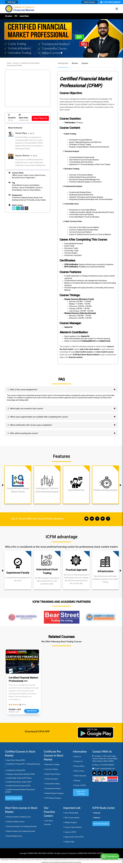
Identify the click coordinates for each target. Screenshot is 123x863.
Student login (69, 842)
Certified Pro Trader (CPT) (15, 770)
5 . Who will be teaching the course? (23, 433)
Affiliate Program (71, 822)
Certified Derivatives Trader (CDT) (18, 782)
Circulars (8, 16)
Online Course (28, 175)
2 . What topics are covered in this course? (25, 408)
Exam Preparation (13, 798)
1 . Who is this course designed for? (23, 389)
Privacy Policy (79, 766)
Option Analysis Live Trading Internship (20, 831)
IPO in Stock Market (72, 818)
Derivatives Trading (52, 764)
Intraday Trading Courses (15, 821)
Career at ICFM (70, 832)
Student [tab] (85, 63)
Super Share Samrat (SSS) (15, 760)
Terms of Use (79, 771)
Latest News (24, 16)
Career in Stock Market (73, 827)
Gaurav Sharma (22, 155)
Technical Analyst (51, 779)
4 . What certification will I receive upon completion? (30, 425)
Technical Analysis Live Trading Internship (21, 826)
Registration (30, 178)
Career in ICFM (80, 785)
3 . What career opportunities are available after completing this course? (38, 417)
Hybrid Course (40, 175)
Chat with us (110, 856)
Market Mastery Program (54, 793)
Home (9, 63)
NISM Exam (11, 2)
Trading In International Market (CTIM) (20, 774)
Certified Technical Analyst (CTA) (18, 786)
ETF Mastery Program (53, 798)
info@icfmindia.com (107, 768)
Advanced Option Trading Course (18, 817)
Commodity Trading (52, 784)
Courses (16, 63)
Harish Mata (21, 133)
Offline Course (17, 175)
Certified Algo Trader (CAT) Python (19, 778)
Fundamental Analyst (53, 788)
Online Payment (89, 2)
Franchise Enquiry (101, 823)
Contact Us (78, 761)
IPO (16, 16)
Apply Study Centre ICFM (74, 837)
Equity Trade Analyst (52, 774)
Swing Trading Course (14, 836)
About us (77, 756)
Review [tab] (75, 63)
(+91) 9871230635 (107, 765)
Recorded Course (18, 178)
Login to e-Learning (81, 792)
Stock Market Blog (71, 813)
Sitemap (77, 780)
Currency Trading (51, 769)
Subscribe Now (32, 711)
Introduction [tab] (63, 63)
